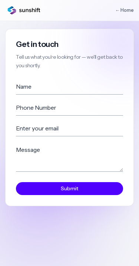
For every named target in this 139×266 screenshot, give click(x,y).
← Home (124, 10)
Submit (70, 188)
